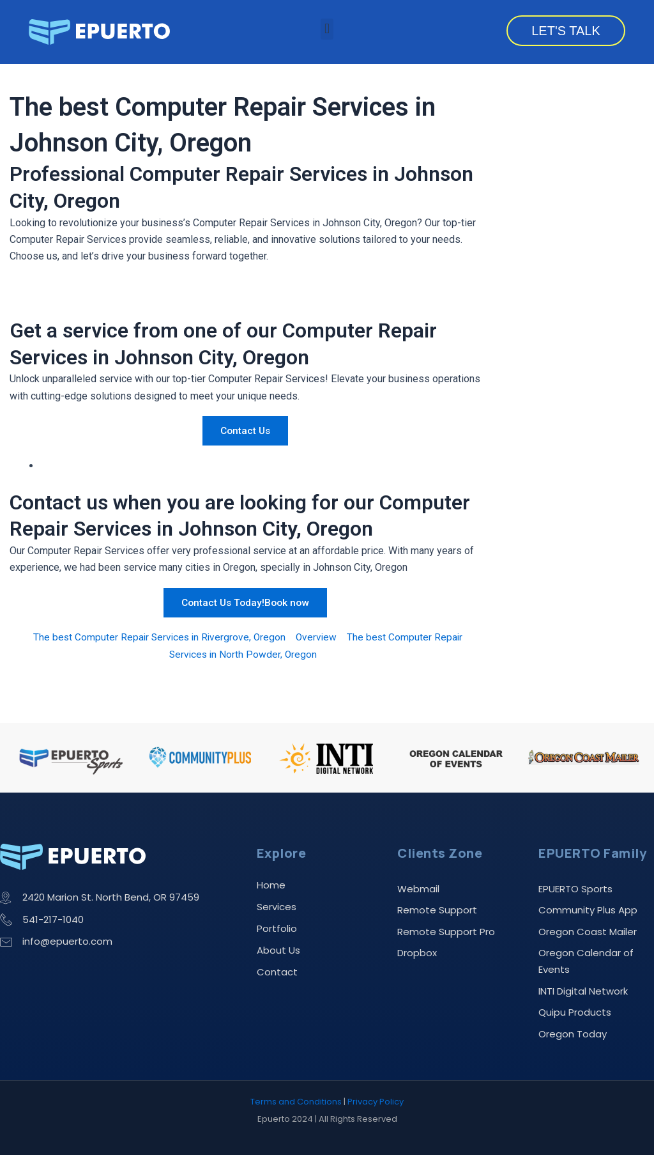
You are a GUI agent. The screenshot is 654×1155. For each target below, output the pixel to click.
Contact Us (245, 430)
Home (271, 881)
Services (276, 903)
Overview (318, 637)
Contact (277, 968)
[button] (327, 29)
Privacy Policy (375, 1102)
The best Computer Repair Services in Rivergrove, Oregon (158, 637)
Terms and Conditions (296, 1102)
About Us (278, 946)
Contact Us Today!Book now (245, 602)
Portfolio (277, 924)
